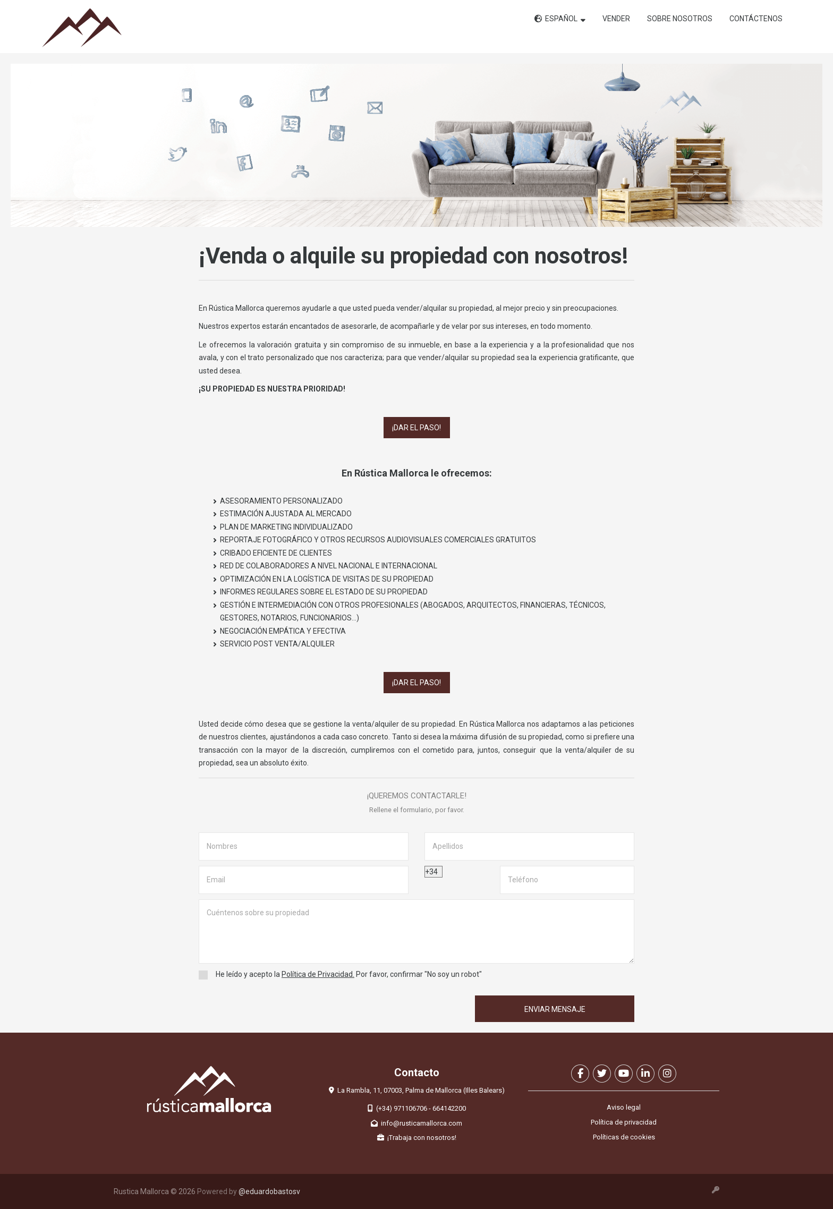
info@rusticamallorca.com (416, 1123)
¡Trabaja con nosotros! (416, 1138)
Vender (616, 18)
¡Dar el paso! (416, 427)
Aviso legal (624, 1107)
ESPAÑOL (559, 18)
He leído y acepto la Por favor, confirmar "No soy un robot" (345, 975)
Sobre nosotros (679, 18)
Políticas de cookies (624, 1137)
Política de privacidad (624, 1122)
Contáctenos (756, 18)
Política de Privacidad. (318, 974)
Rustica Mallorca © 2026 (155, 1191)
